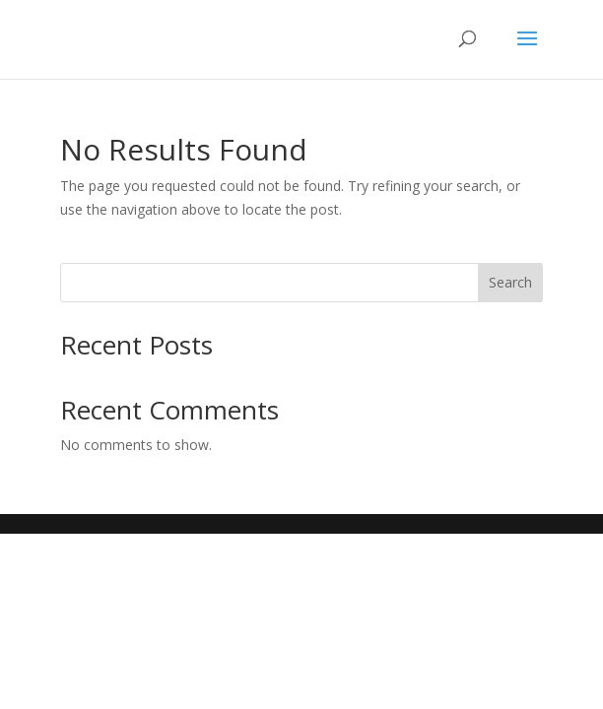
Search (510, 282)
